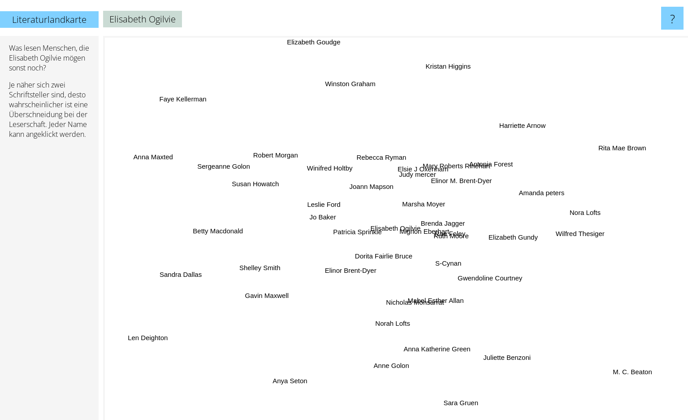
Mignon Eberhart (425, 235)
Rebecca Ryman (387, 159)
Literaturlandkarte (49, 19)
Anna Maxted (162, 159)
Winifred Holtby (324, 164)
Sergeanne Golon (234, 161)
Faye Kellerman (193, 106)
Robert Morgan (284, 162)
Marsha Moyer (422, 203)
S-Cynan (445, 262)
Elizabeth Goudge (319, 42)
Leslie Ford (313, 204)
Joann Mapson (375, 187)
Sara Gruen (453, 385)
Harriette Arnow (512, 131)
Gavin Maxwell (274, 297)
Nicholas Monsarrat (411, 301)
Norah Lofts (386, 343)
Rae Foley (451, 236)
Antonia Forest (502, 149)
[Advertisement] (49, 283)
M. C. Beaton (618, 362)
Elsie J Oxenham (418, 165)
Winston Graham (350, 80)
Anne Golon (392, 357)
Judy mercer (416, 180)
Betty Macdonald (227, 232)
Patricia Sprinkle (360, 232)
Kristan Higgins (443, 84)
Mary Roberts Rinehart (451, 169)
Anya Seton (289, 383)
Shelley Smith (265, 267)
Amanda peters (530, 196)
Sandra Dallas (195, 270)
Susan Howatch (272, 188)
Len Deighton (165, 331)
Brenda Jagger (437, 224)
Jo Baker (329, 219)
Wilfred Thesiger (580, 234)
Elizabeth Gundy (514, 239)
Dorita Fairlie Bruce (370, 252)
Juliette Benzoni (504, 348)
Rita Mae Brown (600, 155)
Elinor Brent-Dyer (338, 272)
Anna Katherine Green (433, 341)
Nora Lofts (582, 208)
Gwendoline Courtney (486, 276)
